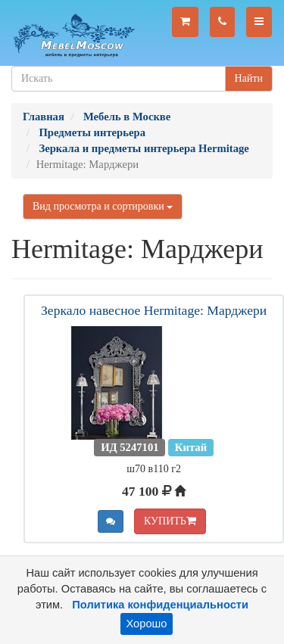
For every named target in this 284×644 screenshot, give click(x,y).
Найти (249, 78)
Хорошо (146, 624)
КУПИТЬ (170, 521)
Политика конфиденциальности (160, 605)
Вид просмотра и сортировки (103, 206)
